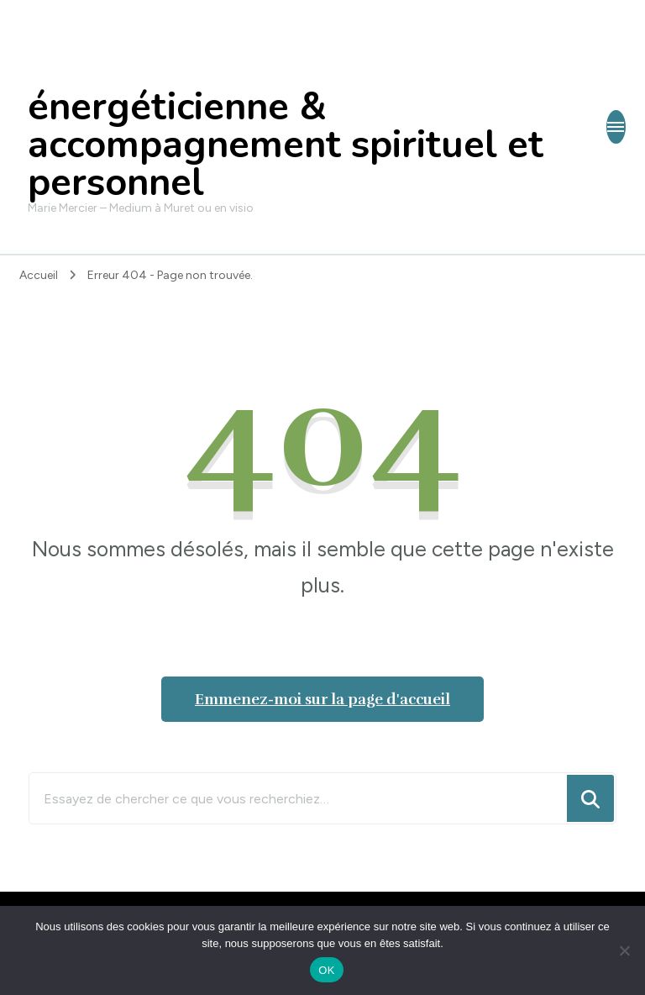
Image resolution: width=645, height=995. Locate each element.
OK (326, 970)
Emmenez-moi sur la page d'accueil (322, 699)
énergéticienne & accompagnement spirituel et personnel (285, 145)
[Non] (624, 950)
